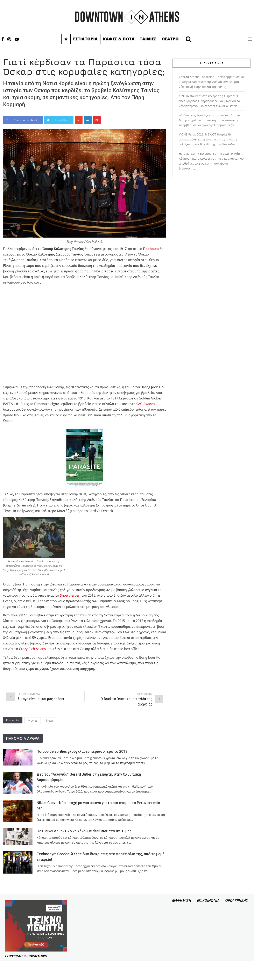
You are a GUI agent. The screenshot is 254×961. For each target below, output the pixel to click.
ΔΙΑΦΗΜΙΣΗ (181, 900)
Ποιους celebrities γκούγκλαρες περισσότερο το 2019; (82, 751)
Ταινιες (148, 39)
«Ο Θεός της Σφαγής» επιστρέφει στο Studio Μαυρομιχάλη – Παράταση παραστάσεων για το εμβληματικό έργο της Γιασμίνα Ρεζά (210, 120)
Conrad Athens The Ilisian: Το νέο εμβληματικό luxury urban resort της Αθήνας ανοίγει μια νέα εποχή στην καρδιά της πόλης (211, 82)
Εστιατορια (85, 39)
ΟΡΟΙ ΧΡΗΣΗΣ (236, 900)
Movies (32, 720)
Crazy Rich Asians (32, 649)
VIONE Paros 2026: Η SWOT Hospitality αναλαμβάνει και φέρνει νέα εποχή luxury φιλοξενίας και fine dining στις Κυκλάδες (208, 139)
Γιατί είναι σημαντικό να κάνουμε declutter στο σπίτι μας (84, 831)
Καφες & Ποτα (119, 39)
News (50, 720)
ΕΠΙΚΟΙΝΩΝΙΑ (208, 900)
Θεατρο (170, 39)
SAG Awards (145, 404)
